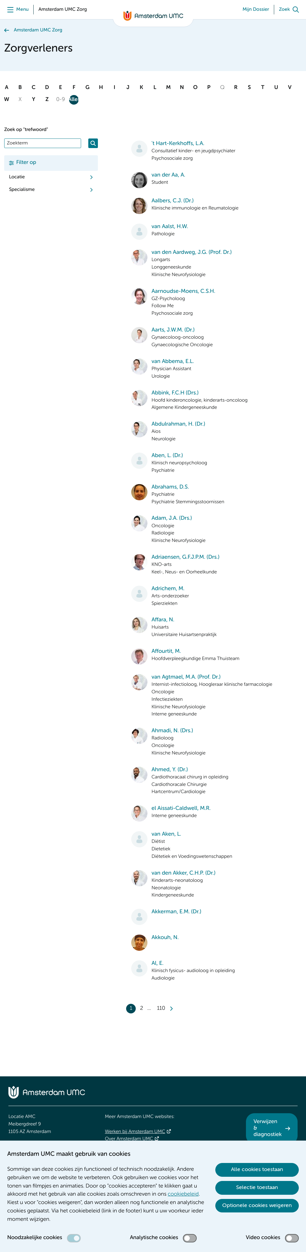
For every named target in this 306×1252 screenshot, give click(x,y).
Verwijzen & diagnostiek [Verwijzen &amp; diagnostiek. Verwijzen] (267, 1128)
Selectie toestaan (257, 1187)
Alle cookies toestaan (257, 1169)
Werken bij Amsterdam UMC (135, 1131)
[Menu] (16, 9)
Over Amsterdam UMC (129, 1139)
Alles (74, 100)
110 (161, 1008)
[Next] (171, 1008)
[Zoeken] (93, 143)
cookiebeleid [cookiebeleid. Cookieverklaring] (183, 1194)
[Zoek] (290, 9)
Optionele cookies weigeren (257, 1205)
